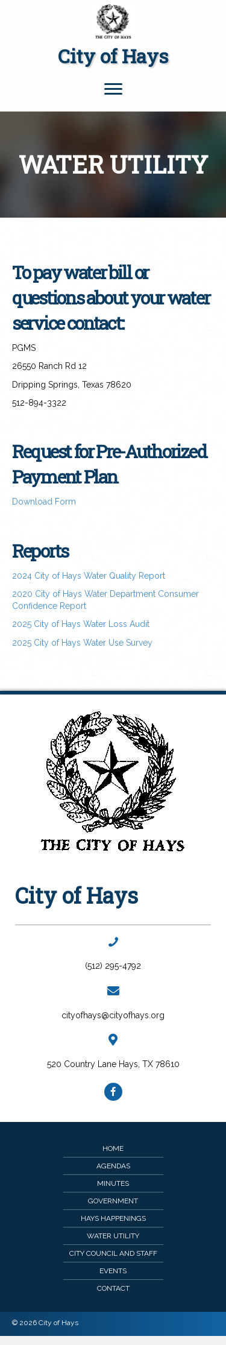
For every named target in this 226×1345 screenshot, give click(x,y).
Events (113, 1271)
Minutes (113, 1183)
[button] (113, 1092)
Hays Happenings (113, 1218)
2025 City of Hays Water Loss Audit (80, 624)
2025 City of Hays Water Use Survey (82, 642)
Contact (113, 1288)
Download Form (44, 501)
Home (113, 1148)
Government (113, 1201)
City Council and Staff (113, 1253)
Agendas (113, 1166)
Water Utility (113, 1236)
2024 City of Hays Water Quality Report (88, 576)
